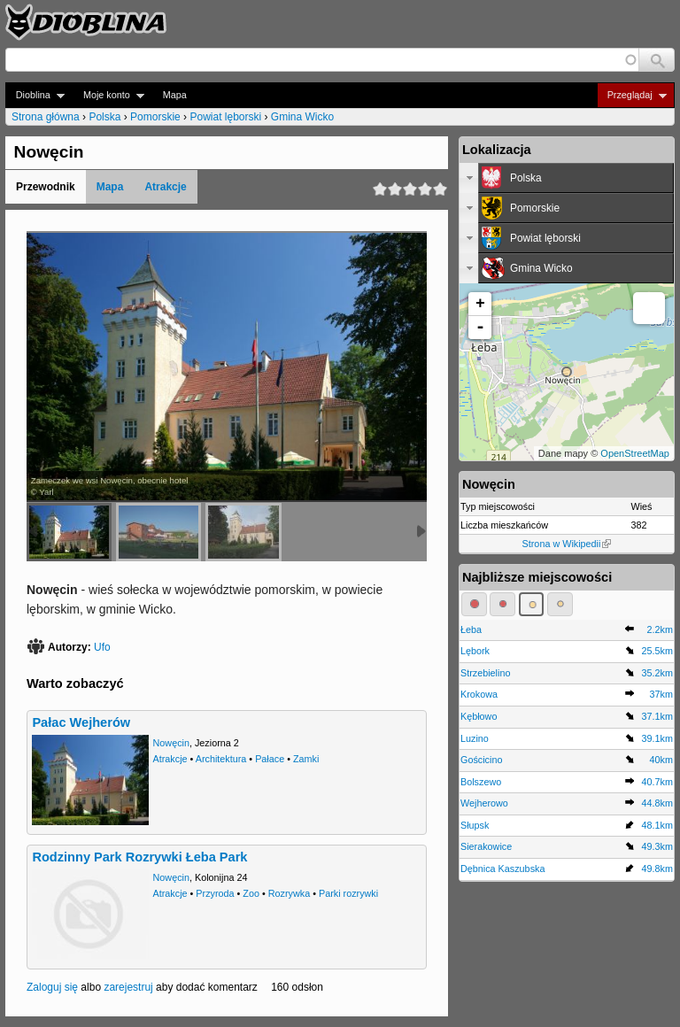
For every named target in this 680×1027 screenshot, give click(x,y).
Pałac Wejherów (81, 722)
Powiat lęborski (225, 117)
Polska (104, 117)
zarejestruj (128, 987)
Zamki (306, 758)
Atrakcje (165, 187)
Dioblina (35, 95)
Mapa (175, 94)
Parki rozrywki (348, 893)
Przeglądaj (632, 95)
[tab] (567, 178)
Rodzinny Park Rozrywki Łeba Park (139, 857)
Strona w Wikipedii (567, 543)
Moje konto (108, 95)
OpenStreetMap (634, 453)
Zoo (251, 893)
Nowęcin (171, 742)
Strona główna (46, 117)
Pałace (269, 758)
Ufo (102, 647)
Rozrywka (289, 893)
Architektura (221, 758)
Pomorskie (155, 117)
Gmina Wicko (302, 117)
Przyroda (215, 893)
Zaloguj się (52, 987)
